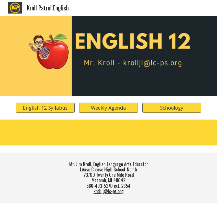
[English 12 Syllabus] (45, 108)
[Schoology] (172, 108)
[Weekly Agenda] (108, 108)
